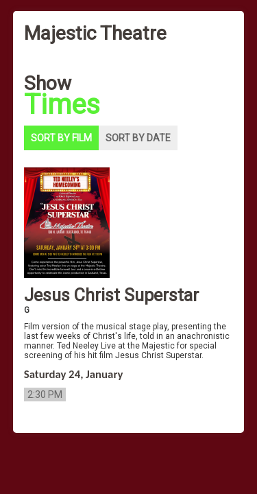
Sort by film (61, 137)
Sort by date (138, 137)
